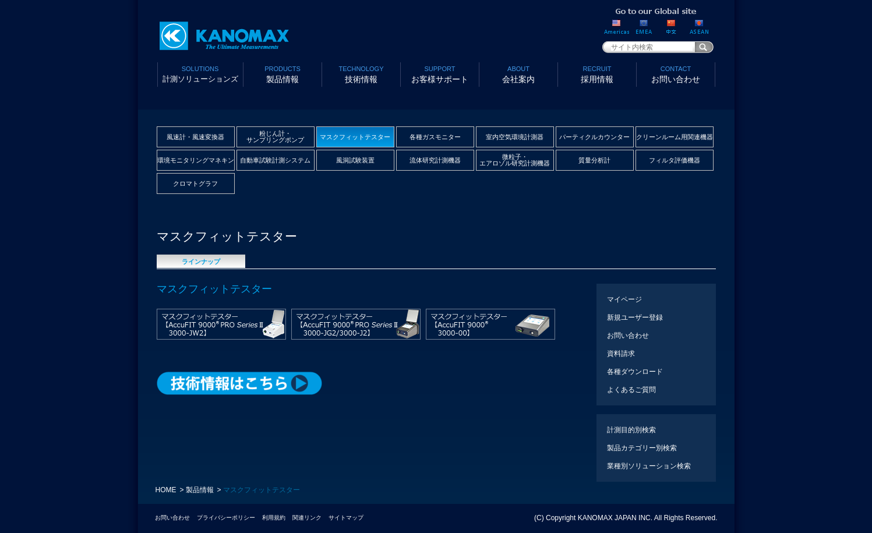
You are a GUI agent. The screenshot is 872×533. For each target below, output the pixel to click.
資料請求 (621, 354)
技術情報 (361, 73)
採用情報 (597, 73)
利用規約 (273, 517)
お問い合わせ (676, 73)
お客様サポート (440, 73)
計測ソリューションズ (200, 73)
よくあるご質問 (631, 390)
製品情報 (283, 73)
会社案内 (518, 73)
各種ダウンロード (635, 372)
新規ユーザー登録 (635, 317)
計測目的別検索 (631, 430)
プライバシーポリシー (226, 517)
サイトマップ (346, 517)
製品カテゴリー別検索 (642, 448)
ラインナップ (201, 261)
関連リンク (307, 517)
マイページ (624, 299)
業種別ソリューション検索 (649, 466)
